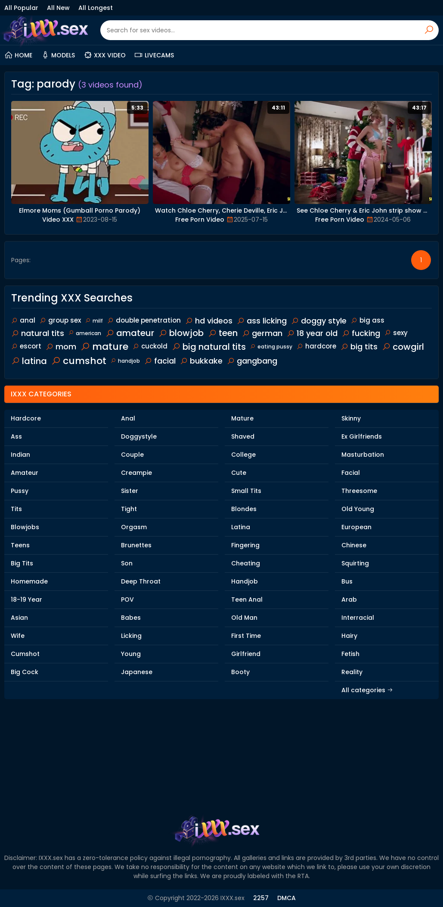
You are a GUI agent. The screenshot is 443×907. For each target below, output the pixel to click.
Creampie (136, 472)
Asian (19, 617)
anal (23, 320)
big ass (367, 320)
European (356, 527)
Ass (16, 436)
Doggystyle (139, 436)
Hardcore (26, 418)
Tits (16, 509)
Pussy (19, 490)
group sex (60, 320)
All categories (367, 690)
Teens (20, 545)
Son (127, 563)
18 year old (312, 333)
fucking (361, 333)
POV (127, 599)
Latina (240, 527)
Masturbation (362, 454)
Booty (240, 672)
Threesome (359, 490)
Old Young (357, 509)
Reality (351, 672)
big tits (359, 346)
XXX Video (105, 55)
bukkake (201, 360)
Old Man (244, 617)
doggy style (319, 320)
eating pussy (271, 346)
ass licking (262, 320)
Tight (129, 509)
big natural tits (209, 347)
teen (223, 333)
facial (160, 360)
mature (104, 346)
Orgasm (134, 527)
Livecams (154, 55)
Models (58, 55)
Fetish (350, 654)
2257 (261, 898)
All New (58, 7)
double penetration (144, 320)
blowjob (181, 333)
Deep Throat (141, 581)
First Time (246, 635)
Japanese (136, 672)
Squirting (355, 563)
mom (61, 346)
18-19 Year (26, 599)
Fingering (245, 545)
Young (131, 654)
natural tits (37, 333)
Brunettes (136, 545)
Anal (128, 418)
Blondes (244, 509)
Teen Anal (247, 599)
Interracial (357, 617)
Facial (350, 472)
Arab (349, 599)
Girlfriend (245, 654)
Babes (131, 617)
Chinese (353, 545)
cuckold (150, 346)
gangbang (252, 360)
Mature (242, 418)
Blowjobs (25, 527)
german (262, 333)
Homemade (29, 581)
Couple (132, 454)
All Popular (21, 7)
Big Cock (24, 672)
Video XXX (58, 219)
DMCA (286, 898)
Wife (18, 635)
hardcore (316, 346)
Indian (20, 454)
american (84, 333)
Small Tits (246, 490)
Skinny (351, 418)
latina (29, 361)
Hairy (349, 635)
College (243, 454)
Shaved (242, 436)
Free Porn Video (199, 219)
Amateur (24, 472)
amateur (129, 333)
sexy (396, 332)
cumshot (78, 360)
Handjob (244, 581)
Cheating (245, 563)
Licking (131, 635)
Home (18, 55)
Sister (129, 490)
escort (26, 346)
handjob (125, 360)
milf (94, 320)
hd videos (208, 320)
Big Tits (22, 563)
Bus (347, 581)
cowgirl (403, 347)
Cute (238, 472)
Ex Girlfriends (361, 436)
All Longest (95, 7)
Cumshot (25, 654)
